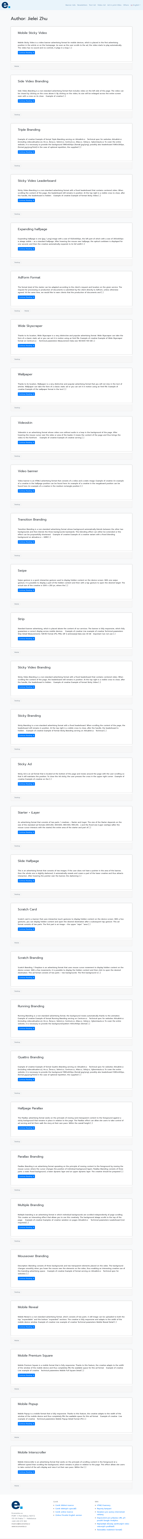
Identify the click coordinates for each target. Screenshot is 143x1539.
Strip (21, 619)
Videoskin (25, 422)
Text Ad (92, 5)
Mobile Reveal (28, 1307)
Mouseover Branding (33, 1256)
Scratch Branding (30, 957)
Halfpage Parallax (30, 1108)
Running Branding (31, 1006)
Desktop (17, 115)
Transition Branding (32, 519)
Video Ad (101, 5)
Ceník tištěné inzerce (64, 1505)
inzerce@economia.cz (21, 1523)
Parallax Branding (30, 1156)
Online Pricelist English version (68, 1515)
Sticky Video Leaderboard (37, 180)
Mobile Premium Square (35, 1355)
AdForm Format (29, 277)
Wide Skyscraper (30, 325)
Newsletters (82, 5)
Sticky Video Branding (34, 667)
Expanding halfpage (32, 229)
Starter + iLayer (29, 812)
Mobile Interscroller (32, 1452)
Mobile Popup (28, 1404)
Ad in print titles (114, 5)
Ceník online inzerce (64, 1512)
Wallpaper (25, 374)
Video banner (28, 471)
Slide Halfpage (28, 861)
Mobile (16, 66)
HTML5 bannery (103, 1505)
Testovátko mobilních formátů (109, 1529)
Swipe (22, 570)
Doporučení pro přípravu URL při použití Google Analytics (111, 1519)
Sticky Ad (25, 764)
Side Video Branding (33, 81)
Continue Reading (26, 52)
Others (126, 5)
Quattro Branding (30, 1057)
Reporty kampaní (104, 1508)
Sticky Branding (29, 715)
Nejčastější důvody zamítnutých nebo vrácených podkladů (113, 1525)
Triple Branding (29, 129)
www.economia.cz (19, 1526)
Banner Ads (71, 5)
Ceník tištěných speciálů (65, 1508)
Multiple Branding (31, 1205)
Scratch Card (27, 909)
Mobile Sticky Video (32, 32)
